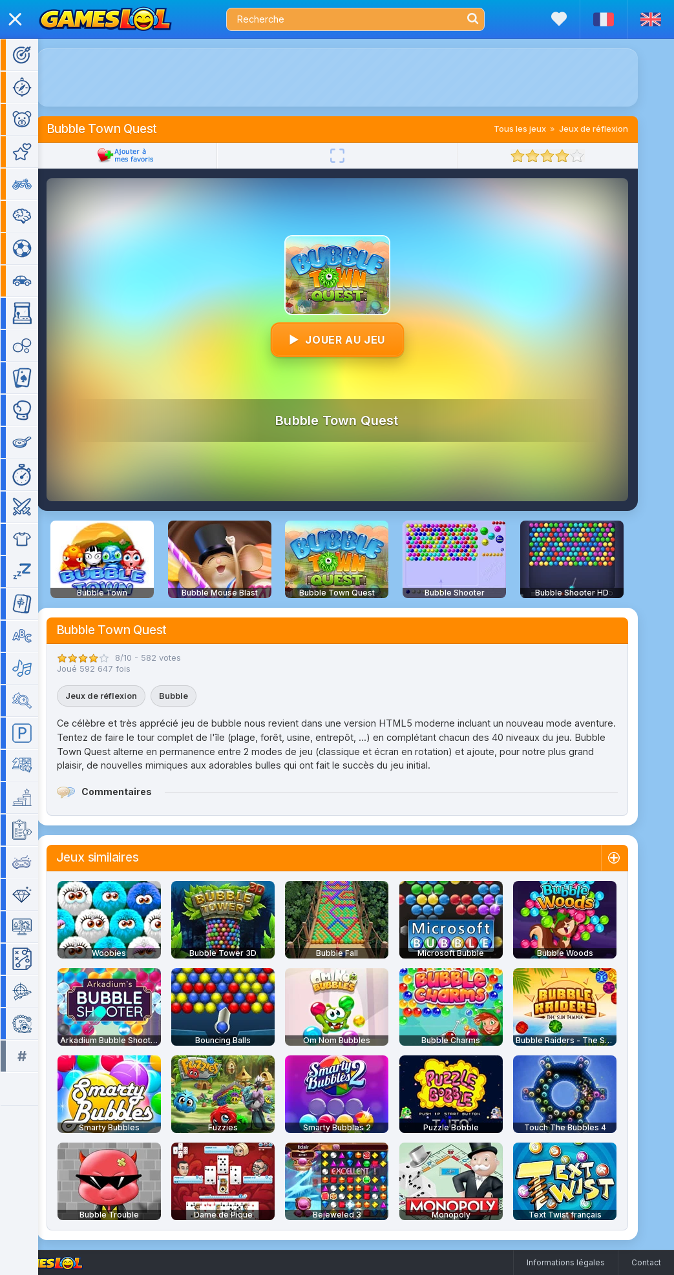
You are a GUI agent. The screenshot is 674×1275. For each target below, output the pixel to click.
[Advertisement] (356, 77)
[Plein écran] (356, 155)
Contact (646, 1262)
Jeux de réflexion (612, 128)
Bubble (192, 695)
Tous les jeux (538, 128)
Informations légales (566, 1262)
